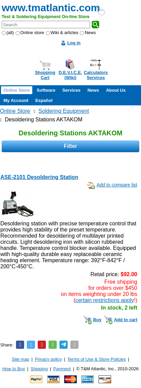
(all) (8, 32)
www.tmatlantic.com (51, 7)
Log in (74, 42)
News (88, 32)
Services (71, 90)
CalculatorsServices (96, 75)
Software (46, 90)
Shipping (39, 368)
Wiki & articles (62, 32)
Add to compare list (116, 185)
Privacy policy (48, 359)
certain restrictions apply (104, 300)
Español (44, 100)
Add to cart (125, 319)
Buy (97, 319)
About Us (116, 90)
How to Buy (13, 368)
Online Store (16, 90)
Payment (62, 368)
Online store (30, 32)
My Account (15, 100)
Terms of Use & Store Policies (96, 359)
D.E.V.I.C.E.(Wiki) (70, 75)
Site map (20, 359)
